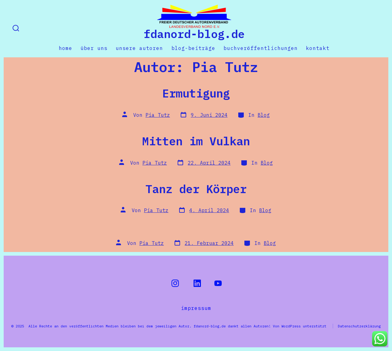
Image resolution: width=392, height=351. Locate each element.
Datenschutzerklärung (359, 326)
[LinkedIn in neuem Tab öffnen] (197, 283)
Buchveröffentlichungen (261, 48)
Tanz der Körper (196, 188)
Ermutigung (196, 93)
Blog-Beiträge (193, 48)
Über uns (94, 48)
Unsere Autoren (139, 48)
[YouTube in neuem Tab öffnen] (218, 283)
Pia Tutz (157, 115)
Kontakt (318, 48)
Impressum (196, 308)
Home (65, 48)
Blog (264, 115)
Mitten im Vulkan (196, 141)
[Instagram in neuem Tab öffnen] (175, 283)
